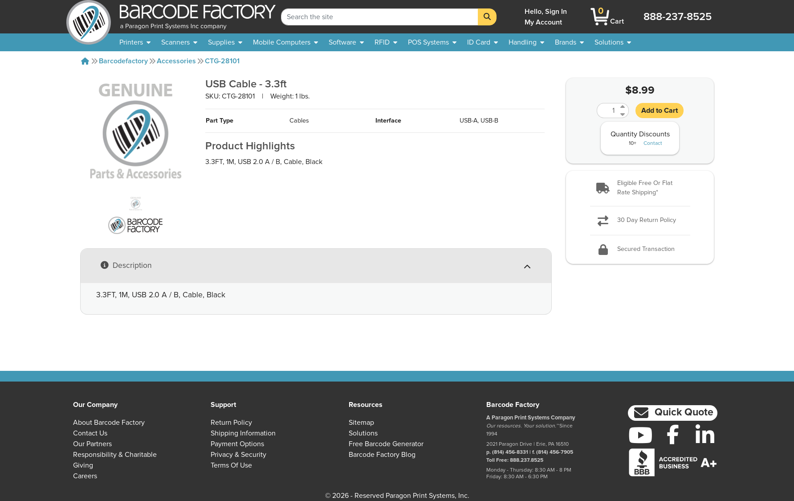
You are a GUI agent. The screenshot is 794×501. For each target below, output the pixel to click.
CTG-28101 (222, 61)
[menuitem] (135, 42)
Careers (85, 476)
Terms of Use (231, 465)
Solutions (363, 433)
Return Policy (231, 422)
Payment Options (237, 444)
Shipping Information (243, 433)
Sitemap (361, 422)
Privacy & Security (238, 454)
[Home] (85, 61)
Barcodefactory (123, 61)
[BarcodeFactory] (88, 16)
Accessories (176, 61)
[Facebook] (673, 434)
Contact (652, 143)
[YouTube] (640, 435)
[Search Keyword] (379, 16)
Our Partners (92, 444)
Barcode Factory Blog (382, 454)
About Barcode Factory (109, 422)
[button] (640, 188)
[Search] (487, 16)
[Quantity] (607, 110)
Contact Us (90, 433)
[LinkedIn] (705, 435)
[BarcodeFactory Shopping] (600, 17)
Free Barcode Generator (386, 444)
